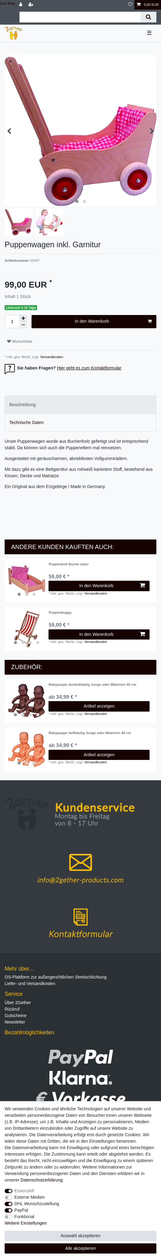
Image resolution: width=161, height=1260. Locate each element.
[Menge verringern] (23, 325)
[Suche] (148, 17)
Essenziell (24, 1190)
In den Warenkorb (113, 321)
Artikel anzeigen (99, 706)
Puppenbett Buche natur (69, 564)
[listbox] (26, 580)
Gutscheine (16, 1015)
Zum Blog (7, 3)
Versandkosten (51, 357)
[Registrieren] (31, 5)
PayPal (21, 1210)
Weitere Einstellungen (26, 1223)
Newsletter (15, 1022)
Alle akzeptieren (80, 1248)
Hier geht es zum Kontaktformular (89, 367)
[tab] (80, 405)
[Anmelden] (21, 5)
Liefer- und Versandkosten (30, 983)
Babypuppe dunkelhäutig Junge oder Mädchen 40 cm (92, 684)
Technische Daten (26, 422)
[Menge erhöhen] (23, 318)
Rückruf (12, 1009)
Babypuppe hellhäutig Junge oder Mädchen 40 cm (90, 733)
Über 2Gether (18, 1002)
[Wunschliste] (130, 5)
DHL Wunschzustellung (37, 1203)
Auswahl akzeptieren (80, 1235)
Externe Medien (30, 1197)
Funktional (25, 1216)
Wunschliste (19, 341)
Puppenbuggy (60, 612)
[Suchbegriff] (80, 17)
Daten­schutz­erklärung (41, 1179)
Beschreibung (22, 404)
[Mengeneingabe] (12, 321)
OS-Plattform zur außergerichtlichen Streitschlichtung (56, 977)
